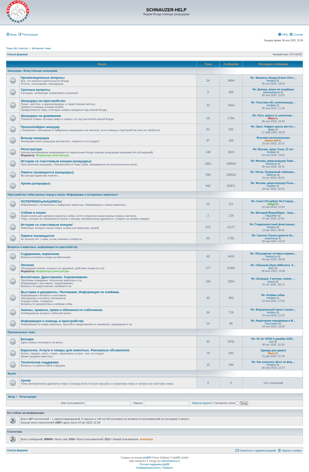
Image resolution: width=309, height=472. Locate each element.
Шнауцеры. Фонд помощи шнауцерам (32, 70)
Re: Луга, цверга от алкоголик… (273, 115)
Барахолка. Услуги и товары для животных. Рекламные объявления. (75, 350)
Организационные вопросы (43, 77)
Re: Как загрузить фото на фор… (273, 361)
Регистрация (28, 396)
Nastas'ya (271, 163)
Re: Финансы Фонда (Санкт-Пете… (273, 77)
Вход (11, 396)
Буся (271, 268)
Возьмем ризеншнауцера (273, 137)
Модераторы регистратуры (52, 155)
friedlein (271, 80)
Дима (271, 129)
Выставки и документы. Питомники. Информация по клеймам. (70, 292)
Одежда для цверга (273, 350)
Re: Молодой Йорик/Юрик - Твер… (273, 212)
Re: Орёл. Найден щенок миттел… (273, 126)
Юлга (271, 118)
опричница (271, 238)
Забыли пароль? (202, 403)
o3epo (271, 204)
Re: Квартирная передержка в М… (273, 320)
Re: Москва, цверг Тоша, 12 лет (273, 149)
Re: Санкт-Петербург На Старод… (273, 201)
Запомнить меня (227, 403)
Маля (271, 353)
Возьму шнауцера (35, 138)
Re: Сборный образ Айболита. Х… (273, 265)
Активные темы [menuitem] (41, 48)
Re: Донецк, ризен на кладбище (273, 89)
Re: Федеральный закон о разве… (273, 309)
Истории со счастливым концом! (47, 224)
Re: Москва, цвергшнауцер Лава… (273, 160)
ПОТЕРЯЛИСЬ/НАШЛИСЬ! (41, 201)
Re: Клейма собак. (273, 295)
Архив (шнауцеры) (35, 183)
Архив (11, 373)
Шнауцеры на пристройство (43, 101)
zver (271, 341)
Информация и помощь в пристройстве (52, 321)
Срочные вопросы (35, 90)
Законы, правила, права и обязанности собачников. (62, 310)
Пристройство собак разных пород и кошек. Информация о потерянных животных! (62, 194)
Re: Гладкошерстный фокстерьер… (273, 224)
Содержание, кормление (40, 254)
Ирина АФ (271, 140)
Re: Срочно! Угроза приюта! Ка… (273, 235)
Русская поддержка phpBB (154, 464)
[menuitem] (11, 34)
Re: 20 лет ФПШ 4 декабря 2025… (273, 338)
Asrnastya (146, 439)
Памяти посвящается (37, 236)
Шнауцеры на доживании (41, 116)
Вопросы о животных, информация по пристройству (42, 247)
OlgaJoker (271, 215)
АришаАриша (271, 92)
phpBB (146, 457)
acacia (271, 281)
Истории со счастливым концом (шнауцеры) (56, 161)
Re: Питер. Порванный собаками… (273, 171)
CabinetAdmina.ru (170, 461)
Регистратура (31, 149)
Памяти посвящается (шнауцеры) (47, 172)
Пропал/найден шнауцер (40, 127)
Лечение (27, 265)
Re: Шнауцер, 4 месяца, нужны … (273, 278)
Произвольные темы (21, 332)
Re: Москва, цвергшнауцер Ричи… (273, 183)
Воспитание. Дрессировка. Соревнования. (54, 277)
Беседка (27, 339)
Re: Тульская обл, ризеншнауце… (273, 102)
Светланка (271, 323)
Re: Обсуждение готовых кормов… (273, 253)
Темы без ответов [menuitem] (17, 48)
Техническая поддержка (40, 362)
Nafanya (271, 174)
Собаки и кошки (33, 212)
